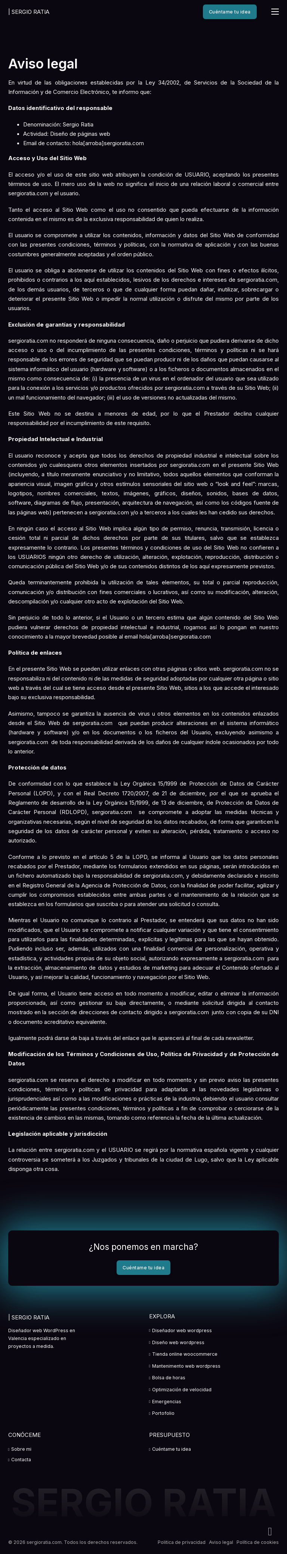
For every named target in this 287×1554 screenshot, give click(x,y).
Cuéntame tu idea (230, 12)
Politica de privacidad (182, 1542)
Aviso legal (221, 1542)
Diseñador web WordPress (38, 1330)
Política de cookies (258, 1542)
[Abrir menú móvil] (275, 12)
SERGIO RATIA (28, 11)
